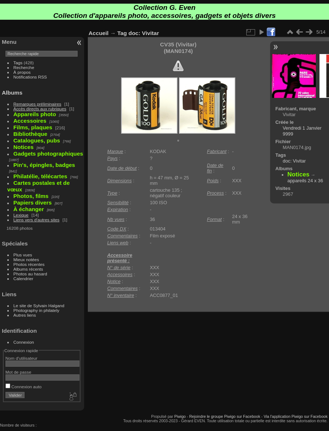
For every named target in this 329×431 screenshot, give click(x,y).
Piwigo (180, 416)
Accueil (99, 33)
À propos (22, 72)
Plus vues (23, 254)
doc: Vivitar (143, 33)
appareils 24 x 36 (305, 180)
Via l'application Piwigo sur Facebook (295, 416)
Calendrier (23, 278)
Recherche (24, 67)
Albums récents (28, 269)
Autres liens (25, 315)
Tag (122, 33)
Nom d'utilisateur (21, 358)
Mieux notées (26, 259)
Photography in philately (37, 310)
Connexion (24, 342)
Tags (18, 62)
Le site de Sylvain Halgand (39, 305)
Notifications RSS (30, 77)
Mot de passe (18, 372)
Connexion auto (23, 386)
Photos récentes (29, 264)
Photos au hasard (30, 273)
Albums (12, 92)
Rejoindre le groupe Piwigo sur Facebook (224, 416)
